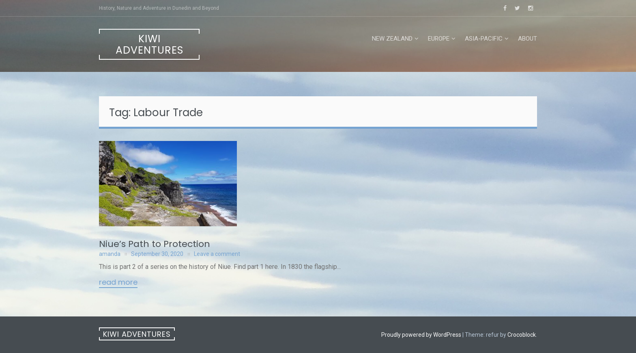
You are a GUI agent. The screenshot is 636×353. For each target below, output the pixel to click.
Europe (438, 38)
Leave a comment (217, 254)
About (527, 38)
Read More (118, 282)
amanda (109, 254)
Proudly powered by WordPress (421, 334)
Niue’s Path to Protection (154, 244)
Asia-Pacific (484, 38)
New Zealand (392, 38)
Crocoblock (521, 334)
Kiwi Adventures (149, 44)
